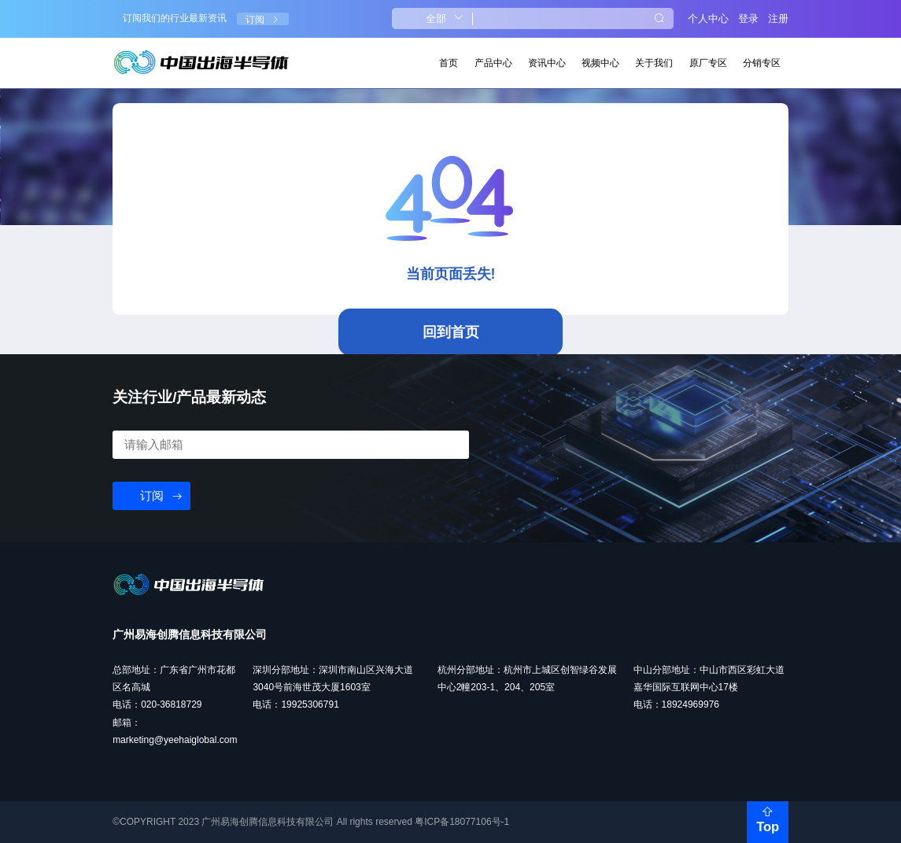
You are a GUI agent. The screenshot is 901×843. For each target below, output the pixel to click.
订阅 (263, 19)
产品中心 (493, 62)
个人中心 (708, 18)
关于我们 (654, 62)
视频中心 (600, 62)
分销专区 (762, 62)
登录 (748, 18)
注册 (778, 18)
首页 (448, 62)
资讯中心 (547, 62)
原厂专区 (708, 62)
